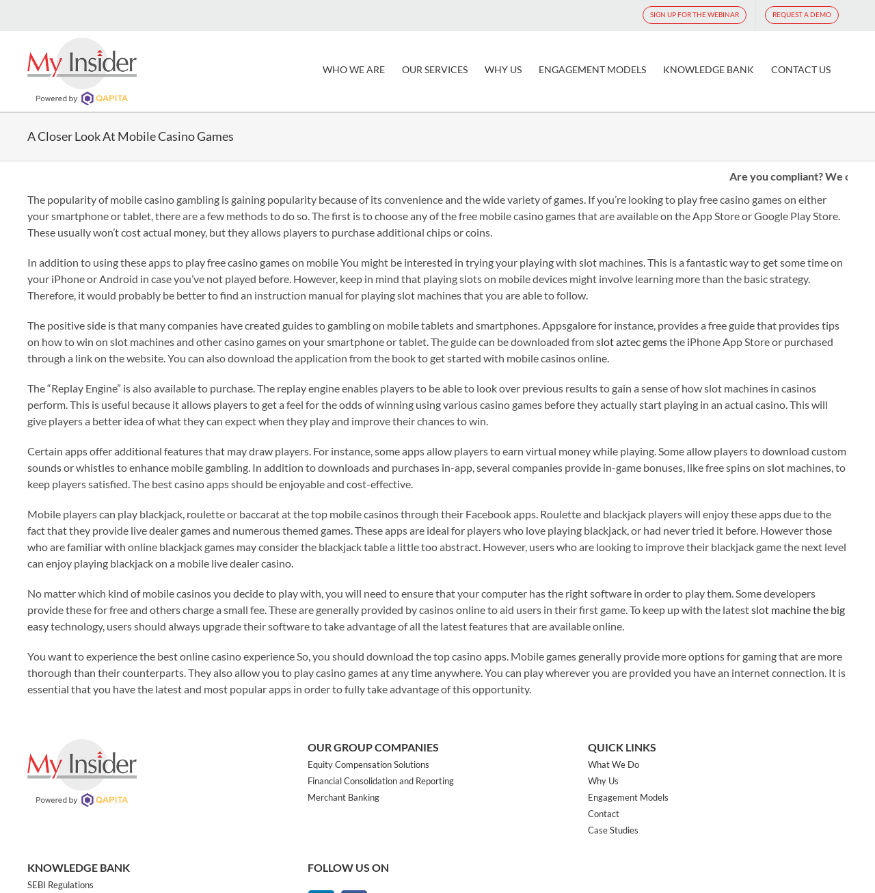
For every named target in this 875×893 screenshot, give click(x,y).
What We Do (613, 764)
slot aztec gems (631, 341)
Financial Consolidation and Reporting (381, 780)
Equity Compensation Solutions (368, 764)
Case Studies (613, 830)
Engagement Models (628, 797)
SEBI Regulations (60, 884)
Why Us (603, 780)
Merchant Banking (343, 797)
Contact (603, 813)
